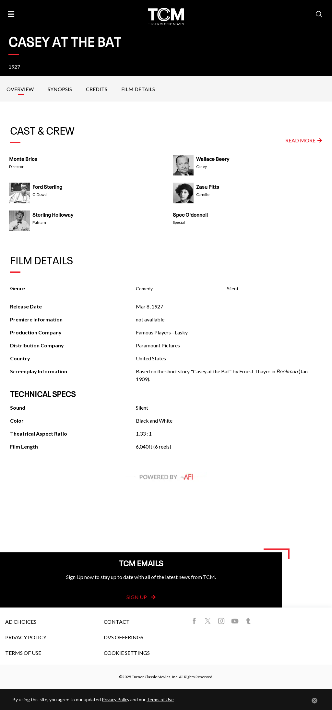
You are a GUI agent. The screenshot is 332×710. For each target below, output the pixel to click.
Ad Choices (20, 622)
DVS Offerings (123, 637)
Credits (96, 89)
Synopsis (60, 89)
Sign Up (141, 597)
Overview (20, 89)
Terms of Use (23, 653)
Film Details (138, 89)
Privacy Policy (25, 637)
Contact (117, 622)
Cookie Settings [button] (127, 653)
